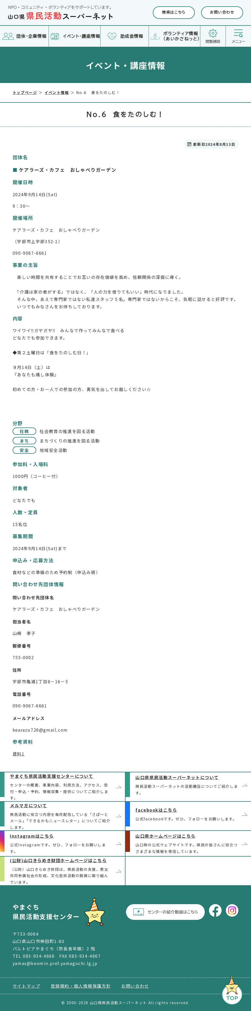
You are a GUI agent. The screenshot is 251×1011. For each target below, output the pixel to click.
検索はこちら (174, 12)
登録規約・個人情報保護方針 (81, 986)
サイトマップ (26, 986)
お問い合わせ (222, 12)
